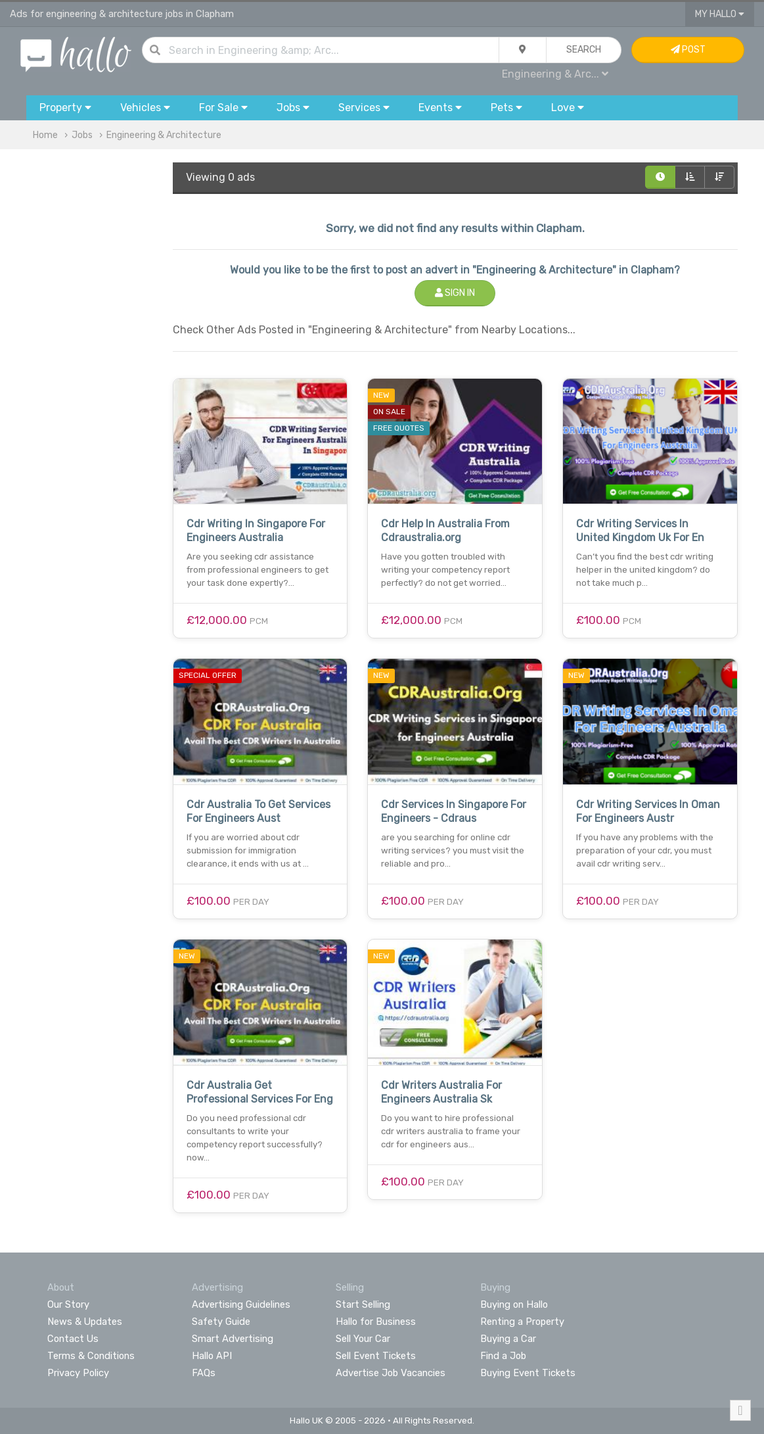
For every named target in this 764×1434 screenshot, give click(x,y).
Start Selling (363, 1304)
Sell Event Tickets (376, 1356)
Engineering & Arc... (555, 74)
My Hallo (719, 14)
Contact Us (73, 1339)
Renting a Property (522, 1321)
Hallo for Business (376, 1321)
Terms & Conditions (91, 1356)
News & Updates (84, 1321)
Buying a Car (508, 1339)
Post (688, 49)
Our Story (68, 1304)
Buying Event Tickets (527, 1373)
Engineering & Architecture (163, 135)
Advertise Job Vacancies (390, 1373)
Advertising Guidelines (241, 1304)
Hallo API (212, 1356)
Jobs (82, 135)
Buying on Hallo (514, 1304)
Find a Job (503, 1356)
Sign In (455, 293)
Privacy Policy (78, 1373)
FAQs (203, 1373)
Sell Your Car (363, 1339)
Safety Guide (221, 1321)
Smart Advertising (232, 1339)
